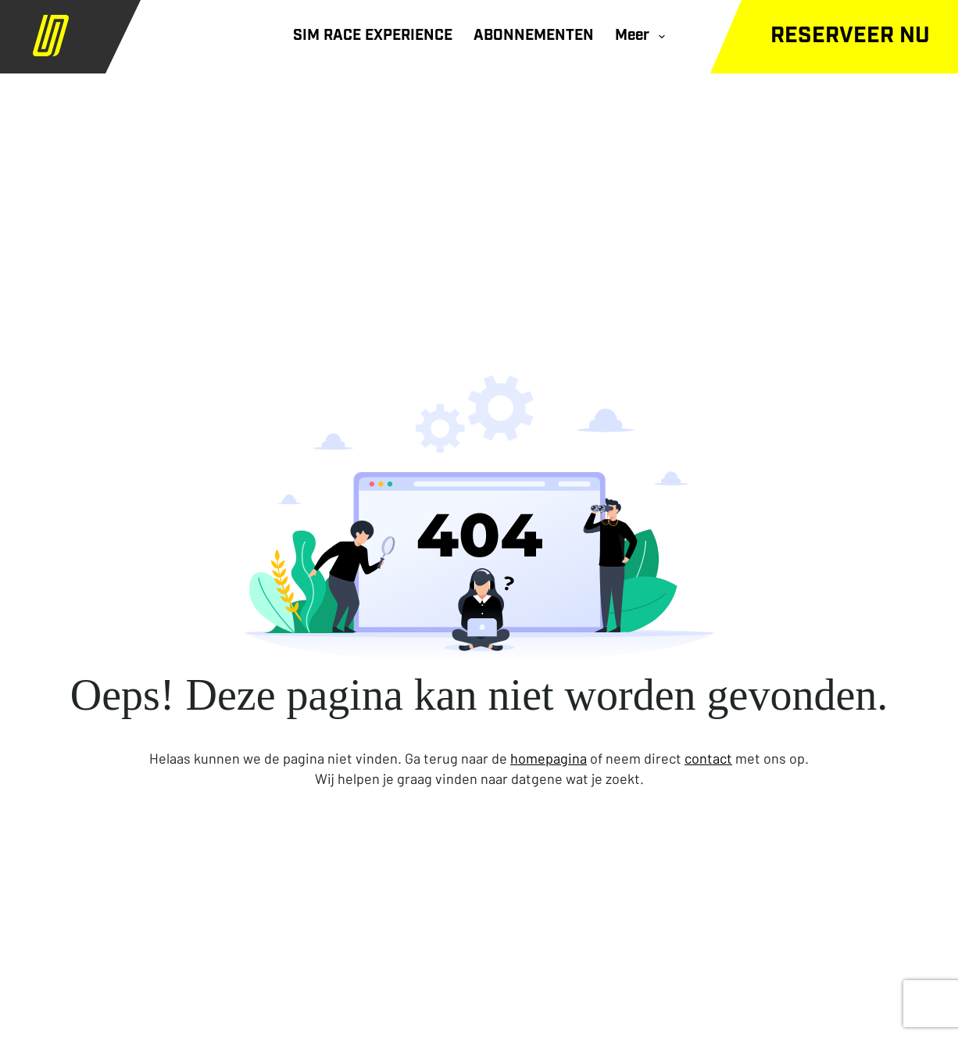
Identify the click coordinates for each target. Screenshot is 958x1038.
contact (708, 758)
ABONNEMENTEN (534, 36)
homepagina (548, 758)
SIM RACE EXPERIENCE (372, 36)
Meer (643, 36)
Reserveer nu (850, 37)
